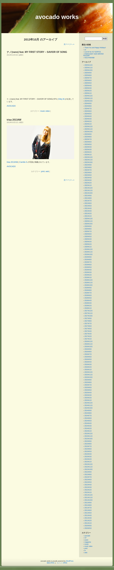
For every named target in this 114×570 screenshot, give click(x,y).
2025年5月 (88, 83)
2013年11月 (88, 436)
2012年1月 (88, 492)
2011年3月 (88, 518)
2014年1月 (88, 431)
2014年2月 (88, 428)
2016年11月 (88, 344)
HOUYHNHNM (89, 58)
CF (85, 538)
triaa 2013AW (14, 119)
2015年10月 (88, 377)
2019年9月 (88, 257)
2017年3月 (88, 334)
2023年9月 (88, 134)
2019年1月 (88, 277)
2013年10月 (88, 439)
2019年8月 (88, 259)
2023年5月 (88, 144)
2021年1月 (88, 216)
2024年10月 (88, 101)
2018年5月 (88, 298)
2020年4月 (88, 239)
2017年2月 (88, 336)
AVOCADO (11, 106)
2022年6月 (88, 172)
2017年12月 (88, 311)
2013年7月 (88, 446)
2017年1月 (88, 339)
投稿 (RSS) (50, 563)
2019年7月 (88, 262)
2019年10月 (88, 254)
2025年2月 (88, 91)
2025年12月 (88, 65)
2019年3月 (88, 272)
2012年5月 (88, 482)
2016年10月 (88, 346)
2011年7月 (88, 508)
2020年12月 (88, 218)
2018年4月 (88, 300)
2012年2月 (88, 490)
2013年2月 (88, 459)
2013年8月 (88, 444)
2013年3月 (88, 456)
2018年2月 (88, 305)
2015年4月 (88, 392)
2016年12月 (88, 341)
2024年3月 (88, 119)
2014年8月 (88, 413)
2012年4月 (88, 485)
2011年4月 (88, 515)
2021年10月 (88, 193)
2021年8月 (88, 198)
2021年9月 (88, 195)
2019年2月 (88, 275)
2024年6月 (88, 111)
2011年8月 (88, 505)
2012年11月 (88, 467)
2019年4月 (88, 270)
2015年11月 (88, 375)
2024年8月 (88, 106)
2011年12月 (88, 495)
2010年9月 (88, 526)
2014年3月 (88, 426)
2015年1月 (88, 400)
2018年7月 (88, 293)
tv (85, 550)
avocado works (57, 17)
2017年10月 (88, 316)
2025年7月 (88, 78)
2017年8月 (88, 321)
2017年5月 (88, 328)
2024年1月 (88, 124)
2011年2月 (88, 520)
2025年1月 (88, 93)
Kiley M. (61, 99)
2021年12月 (88, 188)
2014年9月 (88, 410)
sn (85, 50)
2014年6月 (88, 418)
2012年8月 (88, 474)
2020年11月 (88, 221)
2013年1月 (88, 462)
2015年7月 (88, 385)
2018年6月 (88, 295)
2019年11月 (88, 252)
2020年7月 (88, 231)
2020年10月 (88, 224)
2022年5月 (88, 175)
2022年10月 (88, 162)
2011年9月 (88, 502)
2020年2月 (88, 244)
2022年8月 (88, 167)
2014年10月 (88, 408)
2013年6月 (88, 449)
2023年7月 (88, 139)
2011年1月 (88, 523)
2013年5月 (88, 451)
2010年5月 (88, 528)
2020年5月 (88, 236)
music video (45, 111)
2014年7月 (88, 415)
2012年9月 (88, 472)
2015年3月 (88, 395)
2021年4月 (88, 208)
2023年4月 (88, 147)
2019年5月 (88, 267)
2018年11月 (88, 282)
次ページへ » (69, 44)
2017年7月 (88, 323)
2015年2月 (88, 398)
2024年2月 (88, 121)
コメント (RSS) (62, 563)
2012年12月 (88, 464)
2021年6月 (88, 203)
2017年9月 (88, 318)
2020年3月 (88, 241)
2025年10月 (88, 70)
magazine (87, 542)
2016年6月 (88, 357)
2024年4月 (88, 116)
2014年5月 (88, 421)
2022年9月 (88, 165)
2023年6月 (88, 142)
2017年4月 (88, 331)
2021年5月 (88, 206)
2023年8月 (88, 137)
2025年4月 (88, 85)
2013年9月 (88, 441)
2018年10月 (88, 285)
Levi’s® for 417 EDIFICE (92, 52)
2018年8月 (88, 290)
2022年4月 (88, 178)
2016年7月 (88, 354)
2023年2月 (88, 152)
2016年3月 (88, 364)
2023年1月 (88, 154)
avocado (87, 536)
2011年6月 (88, 510)
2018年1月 (88, 308)
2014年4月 (88, 423)
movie (86, 544)
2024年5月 (88, 114)
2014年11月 (88, 405)
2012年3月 (88, 487)
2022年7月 (88, 170)
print (43, 171)
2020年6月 (88, 234)
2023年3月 (88, 149)
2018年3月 (88, 303)
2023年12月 (88, 126)
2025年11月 (88, 67)
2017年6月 (88, 326)
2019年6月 (88, 265)
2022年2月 (88, 183)
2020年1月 (88, 247)
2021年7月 (88, 201)
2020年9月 (88, 226)
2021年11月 (88, 190)
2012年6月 (88, 479)
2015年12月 (88, 372)
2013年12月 (88, 433)
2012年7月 (88, 477)
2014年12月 (88, 403)
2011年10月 (88, 500)
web (47, 171)
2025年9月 (88, 73)
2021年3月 (88, 211)
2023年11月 (88, 129)
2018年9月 (88, 288)
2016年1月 (88, 369)
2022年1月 (88, 185)
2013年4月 (88, 454)
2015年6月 (88, 387)
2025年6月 (88, 80)
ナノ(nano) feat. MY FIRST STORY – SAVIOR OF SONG (37, 52)
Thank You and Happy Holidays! (95, 47)
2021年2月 (88, 213)
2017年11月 (88, 313)
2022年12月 (88, 157)
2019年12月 (88, 249)
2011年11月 (88, 497)
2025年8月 (88, 75)
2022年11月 (88, 160)
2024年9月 (88, 103)
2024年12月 (88, 96)
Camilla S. (23, 162)
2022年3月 (88, 180)
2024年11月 (88, 98)
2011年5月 (88, 513)
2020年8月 (88, 229)
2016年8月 (88, 352)
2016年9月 (88, 349)
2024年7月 (88, 108)
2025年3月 (88, 88)
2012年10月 (88, 469)
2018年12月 (88, 280)
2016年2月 (88, 367)
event (86, 540)
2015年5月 (88, 390)
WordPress (69, 561)
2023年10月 (88, 131)
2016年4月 (88, 362)
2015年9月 (88, 380)
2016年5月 (88, 359)
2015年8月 (88, 382)
